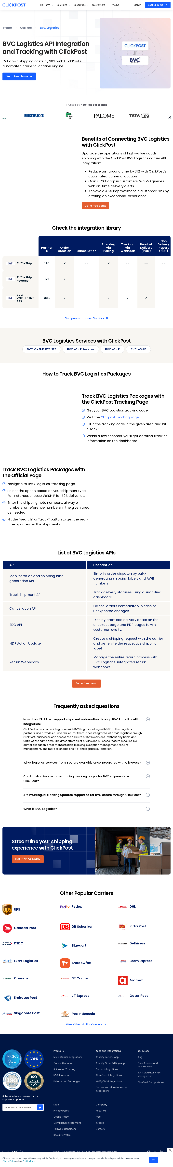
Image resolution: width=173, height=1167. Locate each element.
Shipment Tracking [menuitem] (64, 1069)
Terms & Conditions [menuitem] (64, 1129)
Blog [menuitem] (140, 1057)
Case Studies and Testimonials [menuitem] (148, 1065)
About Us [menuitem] (101, 1111)
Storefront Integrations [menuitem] (109, 1075)
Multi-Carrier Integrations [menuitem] (67, 1057)
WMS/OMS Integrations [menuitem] (109, 1081)
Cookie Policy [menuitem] (61, 1117)
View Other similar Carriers (84, 1025)
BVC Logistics (49, 28)
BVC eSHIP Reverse (80, 349)
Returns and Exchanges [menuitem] (66, 1081)
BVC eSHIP (113, 349)
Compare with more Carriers (84, 318)
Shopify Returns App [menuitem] (107, 1057)
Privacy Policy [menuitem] (61, 1111)
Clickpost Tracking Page (121, 417)
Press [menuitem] (99, 1117)
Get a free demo (17, 76)
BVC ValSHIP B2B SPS (41, 349)
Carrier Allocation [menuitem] (63, 1063)
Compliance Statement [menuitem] (67, 1123)
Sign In (136, 5)
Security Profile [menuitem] (62, 1135)
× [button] (170, 1149)
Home (7, 28)
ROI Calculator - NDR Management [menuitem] (149, 1074)
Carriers (26, 28)
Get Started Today (27, 859)
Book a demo (155, 5)
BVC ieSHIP (139, 349)
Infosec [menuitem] (100, 1123)
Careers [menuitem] (100, 1129)
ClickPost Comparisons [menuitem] (151, 1082)
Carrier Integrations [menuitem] (107, 1069)
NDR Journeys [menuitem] (61, 1075)
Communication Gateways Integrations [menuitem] (111, 1089)
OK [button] (153, 1159)
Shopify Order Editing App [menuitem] (110, 1063)
